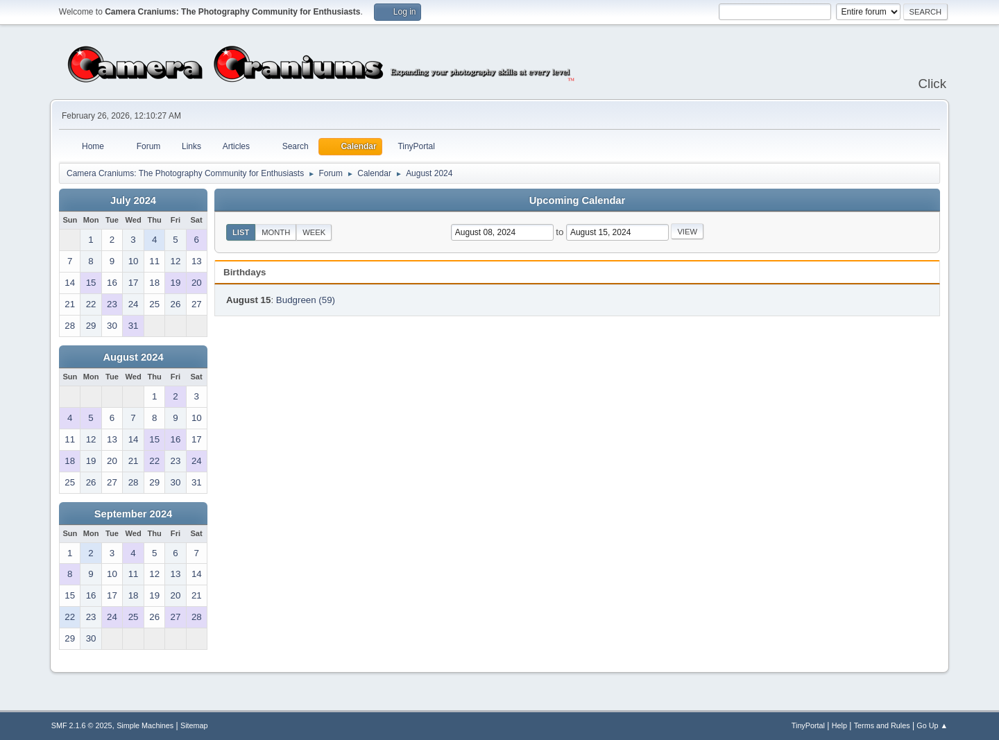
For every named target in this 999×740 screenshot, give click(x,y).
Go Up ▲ (932, 725)
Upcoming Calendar (577, 200)
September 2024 (133, 513)
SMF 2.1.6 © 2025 (81, 725)
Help (839, 725)
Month (276, 232)
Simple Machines (145, 725)
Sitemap (194, 725)
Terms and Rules (882, 725)
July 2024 (133, 200)
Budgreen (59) (305, 300)
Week (313, 232)
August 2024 (133, 357)
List (240, 232)
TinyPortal (808, 725)
